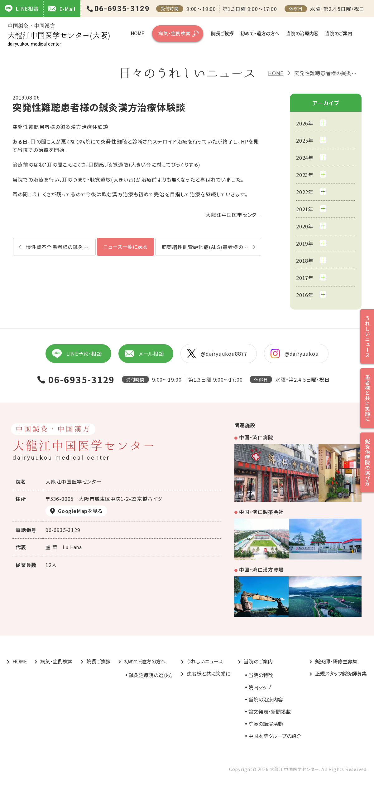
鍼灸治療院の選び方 (151, 675)
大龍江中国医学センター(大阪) (58, 35)
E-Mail (61, 8)
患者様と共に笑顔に (208, 673)
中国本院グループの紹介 (274, 736)
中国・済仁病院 (256, 437)
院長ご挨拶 (222, 33)
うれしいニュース (205, 661)
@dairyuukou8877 (217, 353)
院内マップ (259, 687)
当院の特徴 (260, 675)
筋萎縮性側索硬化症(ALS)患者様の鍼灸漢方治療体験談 (211, 247)
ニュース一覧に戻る (125, 246)
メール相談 (144, 353)
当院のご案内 (338, 33)
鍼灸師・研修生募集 (336, 661)
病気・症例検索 (174, 33)
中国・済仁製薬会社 (261, 511)
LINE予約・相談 (77, 353)
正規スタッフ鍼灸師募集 (341, 673)
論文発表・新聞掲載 (269, 711)
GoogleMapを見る (80, 511)
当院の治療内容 (302, 33)
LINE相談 (22, 8)
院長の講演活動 (265, 723)
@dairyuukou (295, 353)
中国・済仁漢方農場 (261, 569)
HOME (137, 33)
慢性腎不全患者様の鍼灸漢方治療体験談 (61, 247)
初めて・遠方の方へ (260, 33)
